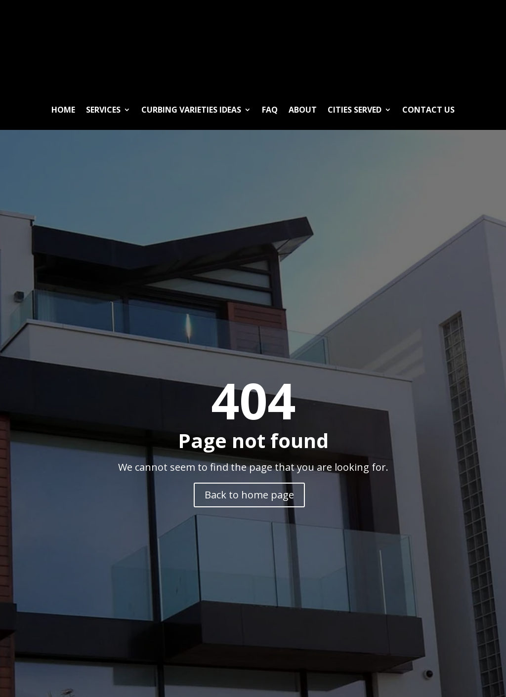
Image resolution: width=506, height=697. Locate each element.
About (303, 109)
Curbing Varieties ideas (191, 109)
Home (63, 109)
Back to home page (249, 494)
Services (103, 109)
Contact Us (428, 109)
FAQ (270, 109)
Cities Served (354, 109)
